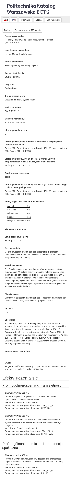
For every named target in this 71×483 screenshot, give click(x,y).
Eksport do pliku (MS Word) (27, 30)
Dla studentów (53, 20)
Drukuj (7, 30)
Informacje (25, 20)
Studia (39, 20)
